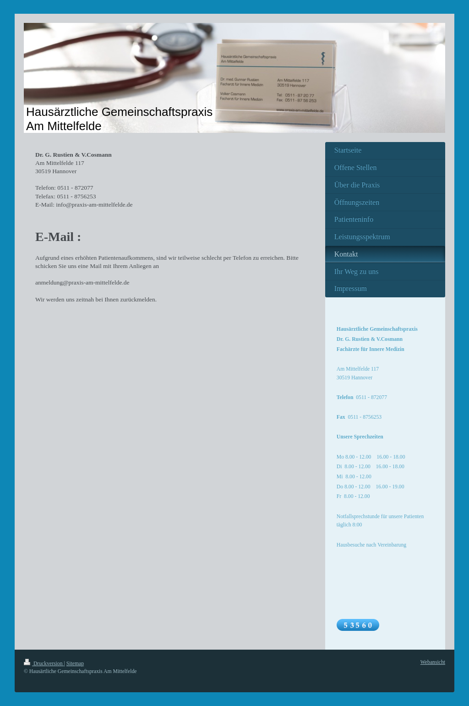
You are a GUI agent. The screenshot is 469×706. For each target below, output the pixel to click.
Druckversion (44, 664)
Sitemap (75, 664)
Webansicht (432, 662)
